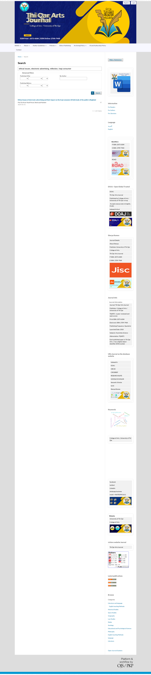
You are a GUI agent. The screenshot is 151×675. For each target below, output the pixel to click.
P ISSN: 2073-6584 (118, 144)
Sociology (111, 625)
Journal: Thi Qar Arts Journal (119, 305)
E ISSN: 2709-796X (118, 148)
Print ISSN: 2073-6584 (117, 319)
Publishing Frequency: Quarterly (120, 326)
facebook (113, 482)
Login (133, 3)
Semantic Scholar (116, 382)
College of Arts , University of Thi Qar (120, 439)
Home (19, 57)
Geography (111, 616)
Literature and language (115, 603)
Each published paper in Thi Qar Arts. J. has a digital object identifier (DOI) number (120, 342)
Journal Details (115, 240)
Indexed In (114, 362)
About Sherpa (114, 244)
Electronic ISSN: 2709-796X (119, 323)
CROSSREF (114, 372)
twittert (112, 485)
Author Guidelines (39, 45)
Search (98, 93)
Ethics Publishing (65, 45)
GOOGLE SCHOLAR (117, 379)
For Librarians (112, 113)
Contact (18, 50)
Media (110, 622)
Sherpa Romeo (116, 389)
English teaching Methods (116, 606)
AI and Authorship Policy (98, 45)
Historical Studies (113, 609)
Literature (111, 641)
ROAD (114, 159)
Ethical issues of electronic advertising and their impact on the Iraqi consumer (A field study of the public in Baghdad (57, 100)
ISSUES (17, 45)
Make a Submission (115, 60)
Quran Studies (112, 613)
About (26, 45)
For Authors (111, 110)
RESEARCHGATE (116, 376)
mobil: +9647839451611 (118, 494)
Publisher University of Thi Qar (120, 247)
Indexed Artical (115, 209)
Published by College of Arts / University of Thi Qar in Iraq (119, 199)
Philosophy (111, 631)
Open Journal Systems (115, 650)
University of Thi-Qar (117, 519)
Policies (52, 45)
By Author (63, 76)
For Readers (111, 107)
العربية (110, 126)
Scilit (112, 386)
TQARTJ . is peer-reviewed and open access (119, 315)
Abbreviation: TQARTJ (117, 336)
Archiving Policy (79, 45)
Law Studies (111, 619)
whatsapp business (116, 491)
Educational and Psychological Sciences (119, 628)
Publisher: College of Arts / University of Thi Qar (118, 309)
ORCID (113, 369)
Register (126, 3)
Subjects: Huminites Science (119, 333)
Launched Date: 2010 (117, 329)
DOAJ (112, 191)
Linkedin (112, 488)
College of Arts (115, 250)
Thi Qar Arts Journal (75, 22)
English (110, 129)
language (110, 638)
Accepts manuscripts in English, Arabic (120, 205)
